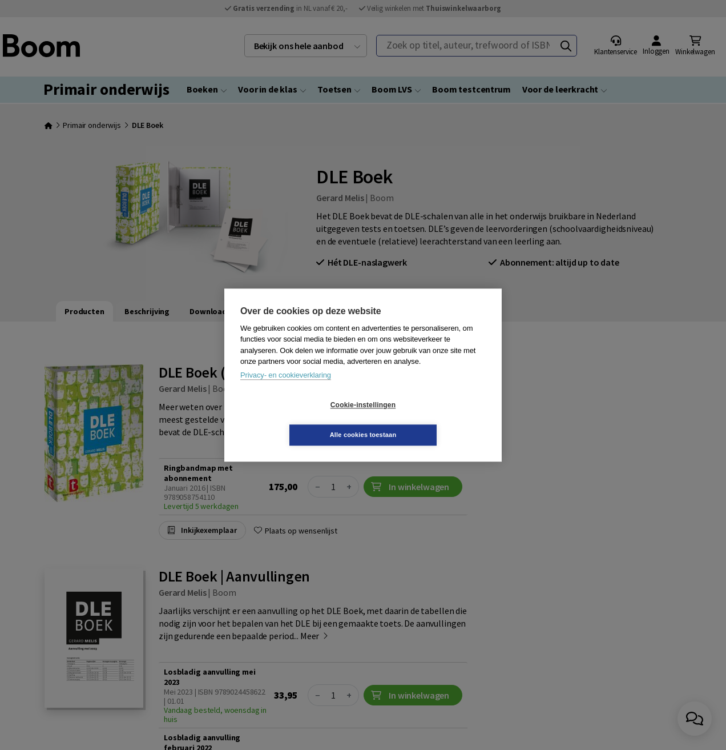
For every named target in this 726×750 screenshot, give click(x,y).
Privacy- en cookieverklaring (285, 390)
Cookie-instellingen (295, 420)
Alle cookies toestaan (431, 419)
